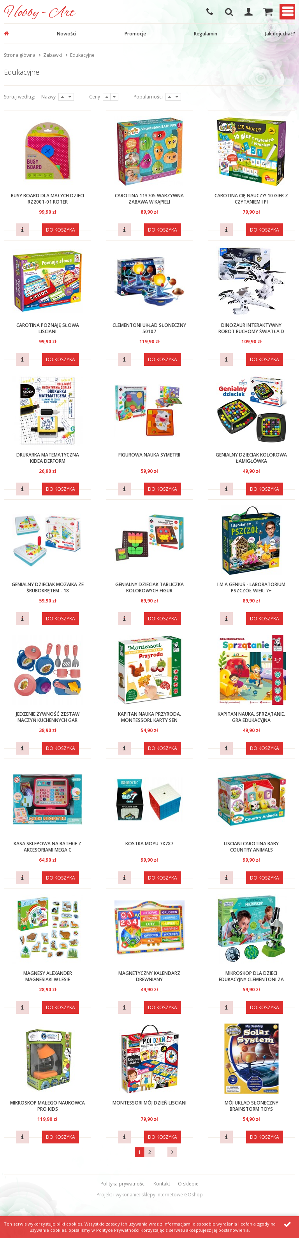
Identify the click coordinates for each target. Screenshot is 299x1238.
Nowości (66, 33)
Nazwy (48, 96)
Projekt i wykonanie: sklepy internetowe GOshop (150, 1194)
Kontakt (161, 1183)
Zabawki (52, 55)
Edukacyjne (82, 55)
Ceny (94, 96)
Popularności (148, 96)
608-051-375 (209, 11)
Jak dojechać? (280, 33)
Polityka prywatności (123, 1183)
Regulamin (205, 33)
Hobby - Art (39, 13)
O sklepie (188, 1183)
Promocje (135, 33)
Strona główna (19, 55)
